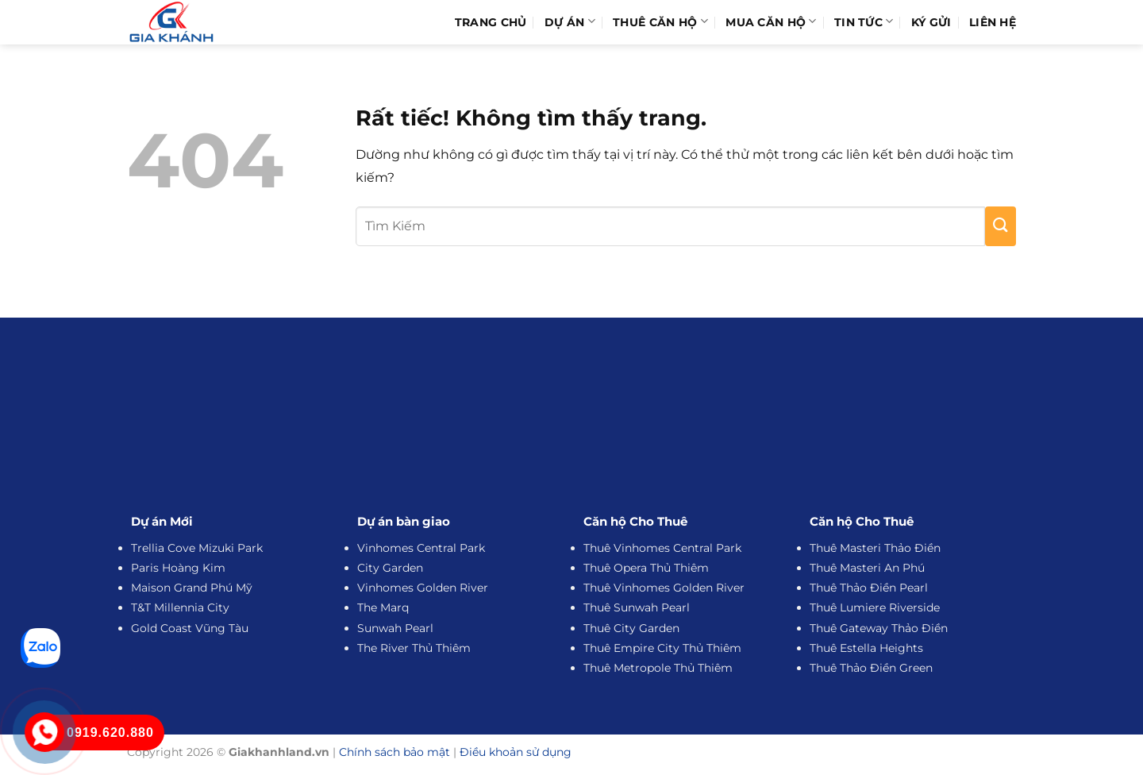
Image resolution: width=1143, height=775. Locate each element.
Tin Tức (864, 21)
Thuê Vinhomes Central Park (662, 548)
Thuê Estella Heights (866, 648)
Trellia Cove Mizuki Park (197, 548)
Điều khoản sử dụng (516, 752)
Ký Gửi (931, 22)
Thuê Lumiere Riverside (875, 607)
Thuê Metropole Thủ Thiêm (658, 668)
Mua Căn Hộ (770, 21)
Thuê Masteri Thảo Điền (875, 548)
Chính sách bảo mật (394, 752)
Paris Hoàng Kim (178, 568)
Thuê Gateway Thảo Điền (879, 628)
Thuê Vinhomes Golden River (664, 587)
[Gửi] (1000, 226)
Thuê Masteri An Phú (867, 568)
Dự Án (570, 21)
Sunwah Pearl (395, 628)
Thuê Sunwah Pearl (636, 607)
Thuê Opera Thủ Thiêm (646, 568)
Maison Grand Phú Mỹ (191, 587)
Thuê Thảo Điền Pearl (869, 587)
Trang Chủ (491, 22)
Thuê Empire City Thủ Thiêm (662, 648)
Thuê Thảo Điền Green (871, 668)
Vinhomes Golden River (422, 587)
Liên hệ (992, 22)
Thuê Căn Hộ (660, 21)
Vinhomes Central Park (421, 548)
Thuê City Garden (631, 628)
